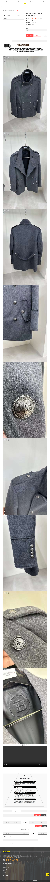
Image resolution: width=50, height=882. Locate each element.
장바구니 (37, 35)
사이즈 (27, 28)
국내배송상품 (45, 6)
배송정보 (33, 41)
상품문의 (25, 41)
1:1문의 (4, 872)
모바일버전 (35, 880)
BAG (26, 6)
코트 (17, 10)
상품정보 (7, 41)
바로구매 (29, 35)
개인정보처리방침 (6, 867)
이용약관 (4, 865)
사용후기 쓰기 (37, 815)
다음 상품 (20, 15)
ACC (40, 6)
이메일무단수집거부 (6, 869)
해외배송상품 (9, 10)
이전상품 (6, 15)
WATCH (30, 6)
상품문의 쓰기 (38, 826)
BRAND (4, 6)
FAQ (4, 870)
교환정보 (42, 41)
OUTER (13, 6)
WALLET (35, 6)
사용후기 (16, 41)
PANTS (18, 6)
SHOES (22, 6)
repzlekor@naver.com (9, 857)
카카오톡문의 (10, 860)
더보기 (44, 815)
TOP (9, 6)
